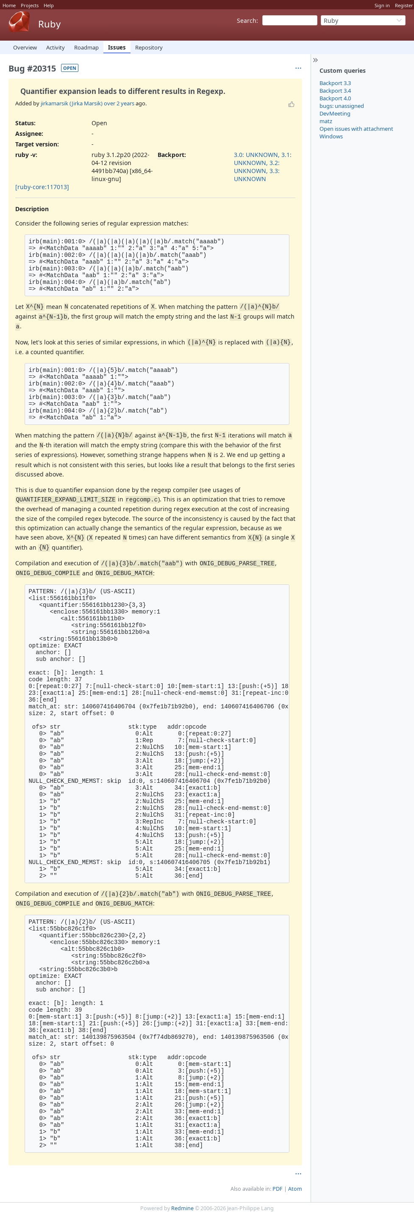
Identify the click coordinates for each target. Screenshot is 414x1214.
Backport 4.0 (335, 98)
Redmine (182, 1208)
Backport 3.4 (335, 90)
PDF (277, 1188)
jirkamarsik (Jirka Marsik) (72, 103)
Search (246, 21)
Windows (331, 136)
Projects (30, 5)
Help (49, 5)
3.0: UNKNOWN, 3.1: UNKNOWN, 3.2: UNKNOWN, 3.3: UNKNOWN (263, 167)
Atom (295, 1188)
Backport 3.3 (335, 83)
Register (404, 5)
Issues (117, 47)
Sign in (382, 5)
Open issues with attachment (356, 128)
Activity (55, 47)
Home (9, 5)
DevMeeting (335, 113)
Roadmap (86, 47)
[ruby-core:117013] (42, 187)
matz (326, 121)
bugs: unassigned (342, 106)
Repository (149, 47)
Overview (25, 47)
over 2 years (119, 103)
